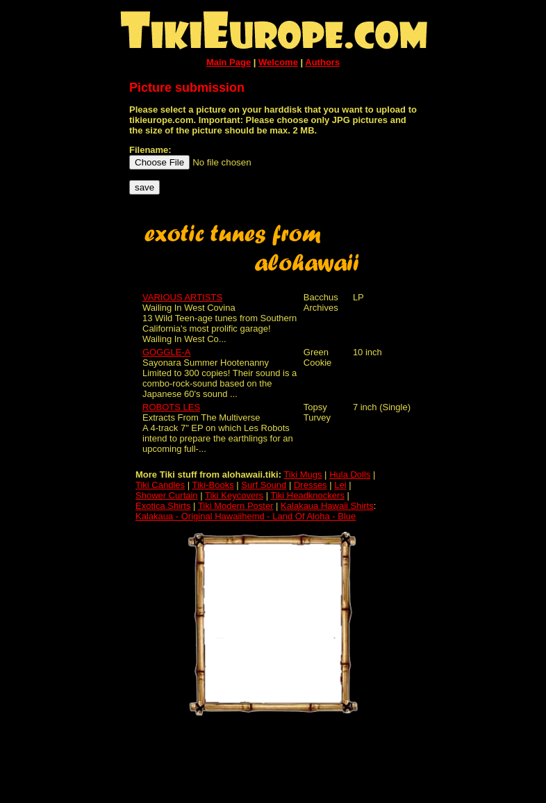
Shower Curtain (166, 495)
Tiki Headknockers (307, 495)
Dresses (310, 485)
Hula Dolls (349, 474)
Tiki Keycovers (234, 495)
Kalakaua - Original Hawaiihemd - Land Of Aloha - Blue (245, 516)
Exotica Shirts (162, 506)
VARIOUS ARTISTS (182, 297)
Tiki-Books (212, 485)
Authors (322, 62)
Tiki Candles (160, 485)
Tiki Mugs (302, 474)
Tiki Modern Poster (236, 506)
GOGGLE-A (166, 352)
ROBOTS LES (171, 407)
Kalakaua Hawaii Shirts (327, 506)
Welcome (278, 62)
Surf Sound (263, 485)
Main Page (228, 62)
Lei (340, 485)
